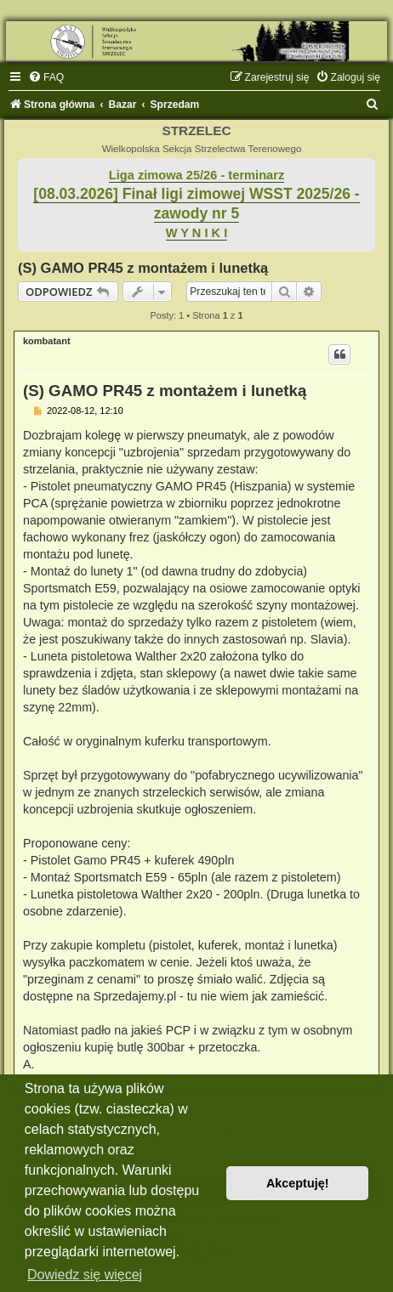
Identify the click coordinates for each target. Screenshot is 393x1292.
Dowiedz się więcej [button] (84, 1274)
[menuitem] (46, 77)
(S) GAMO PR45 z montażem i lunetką (143, 267)
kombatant (47, 341)
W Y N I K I (197, 233)
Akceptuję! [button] (297, 1183)
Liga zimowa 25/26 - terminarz (196, 175)
